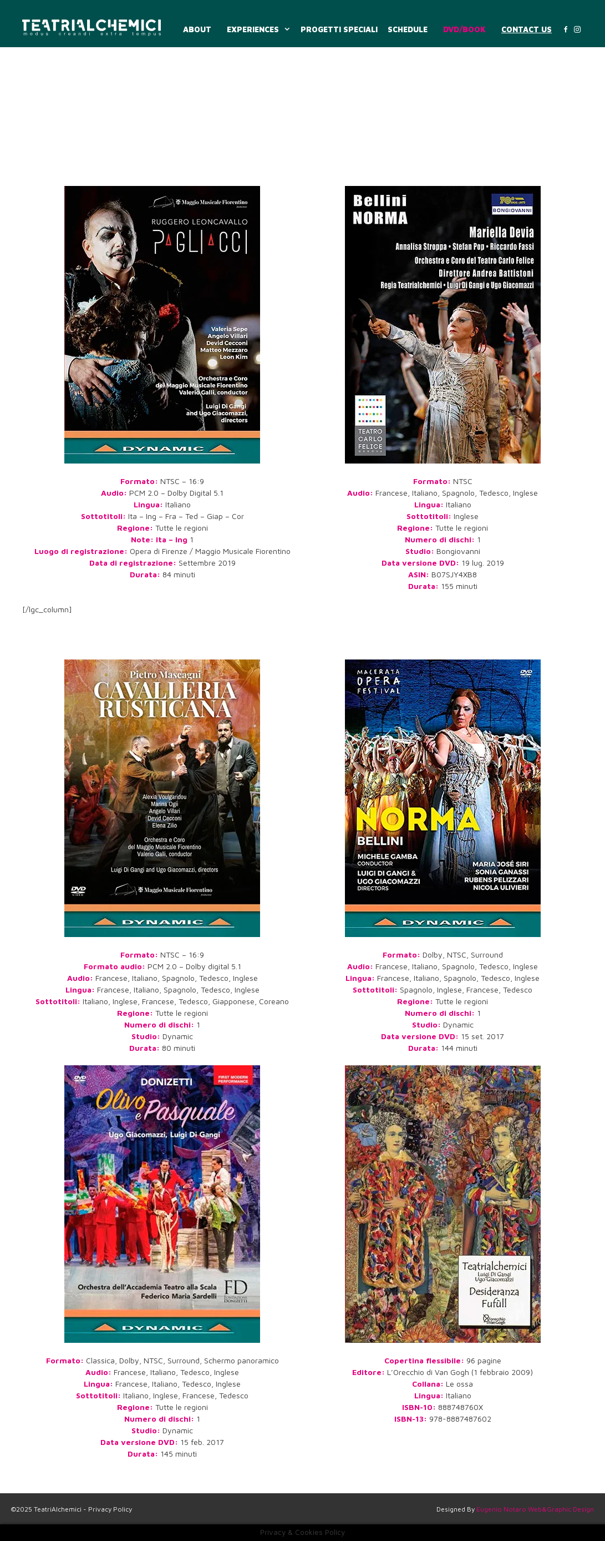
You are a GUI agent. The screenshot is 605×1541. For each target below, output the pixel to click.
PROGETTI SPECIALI (339, 29)
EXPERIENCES (260, 29)
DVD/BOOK (464, 29)
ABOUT (197, 29)
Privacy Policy (110, 1509)
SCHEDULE (408, 29)
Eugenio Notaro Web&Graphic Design (535, 1509)
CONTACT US (526, 29)
